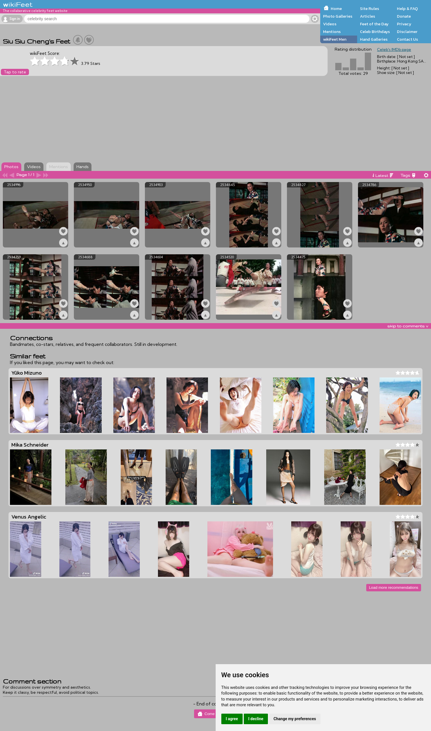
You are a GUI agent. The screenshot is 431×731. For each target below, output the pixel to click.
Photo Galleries (337, 16)
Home (336, 8)
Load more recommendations (393, 587)
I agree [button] (232, 718)
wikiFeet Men (334, 39)
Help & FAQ (407, 8)
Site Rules (369, 8)
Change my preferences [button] (295, 718)
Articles (367, 16)
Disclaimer (407, 31)
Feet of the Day (374, 24)
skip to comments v (407, 326)
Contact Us (407, 39)
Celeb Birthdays (375, 31)
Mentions (332, 31)
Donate (404, 16)
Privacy (404, 24)
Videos (329, 24)
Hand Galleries (374, 39)
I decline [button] (255, 718)
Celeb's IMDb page (394, 49)
